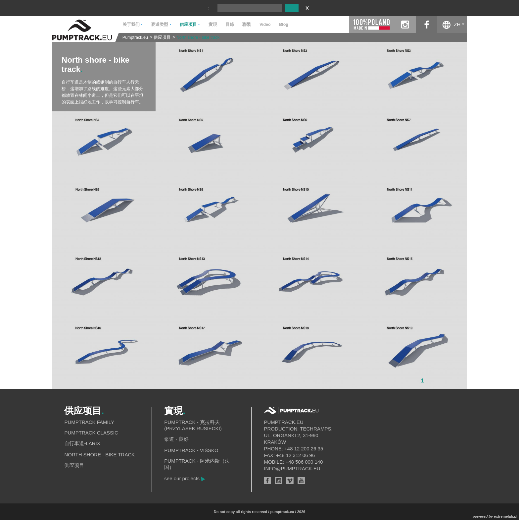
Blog (283, 24)
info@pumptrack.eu (292, 468)
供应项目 (162, 37)
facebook (426, 24)
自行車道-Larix (82, 443)
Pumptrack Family (89, 422)
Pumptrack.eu (135, 37)
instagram (405, 24)
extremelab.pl (505, 516)
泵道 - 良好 (176, 439)
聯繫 (246, 24)
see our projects (182, 478)
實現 (213, 24)
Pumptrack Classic (91, 432)
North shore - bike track (197, 37)
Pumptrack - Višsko (191, 450)
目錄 (229, 24)
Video (265, 24)
